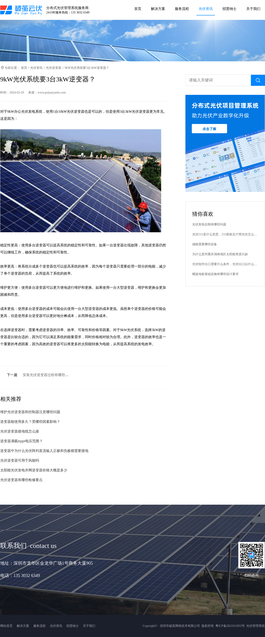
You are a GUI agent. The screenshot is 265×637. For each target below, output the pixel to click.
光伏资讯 (36, 67)
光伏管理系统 (255, 626)
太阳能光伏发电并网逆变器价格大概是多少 (33, 470)
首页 (24, 67)
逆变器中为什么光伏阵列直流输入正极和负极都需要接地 (44, 451)
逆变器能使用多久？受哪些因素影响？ (30, 421)
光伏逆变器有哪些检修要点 (21, 480)
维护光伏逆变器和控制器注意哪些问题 (30, 412)
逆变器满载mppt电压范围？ (21, 441)
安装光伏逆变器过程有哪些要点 (47, 375)
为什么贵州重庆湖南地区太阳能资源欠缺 (220, 254)
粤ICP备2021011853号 (230, 626)
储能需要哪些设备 (204, 244)
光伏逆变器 (53, 67)
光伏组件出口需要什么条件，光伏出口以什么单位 (225, 264)
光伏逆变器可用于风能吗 (19, 460)
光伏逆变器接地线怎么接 (19, 431)
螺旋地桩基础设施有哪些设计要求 (215, 274)
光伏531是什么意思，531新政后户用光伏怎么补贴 (225, 234)
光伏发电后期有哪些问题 (209, 224)
